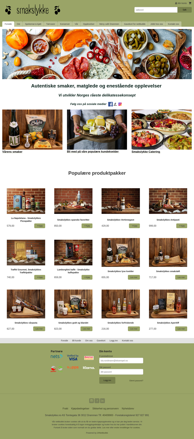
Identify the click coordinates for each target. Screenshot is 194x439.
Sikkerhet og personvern (105, 408)
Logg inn (114, 340)
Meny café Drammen (109, 24)
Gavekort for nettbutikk (135, 24)
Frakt (65, 408)
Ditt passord (105, 367)
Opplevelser (88, 24)
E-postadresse (106, 356)
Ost (18, 24)
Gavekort (101, 340)
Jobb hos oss (156, 24)
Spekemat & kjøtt (33, 24)
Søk (184, 10)
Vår (76, 24)
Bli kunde (76, 340)
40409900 (107, 415)
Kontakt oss (173, 24)
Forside (8, 24)
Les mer (106, 427)
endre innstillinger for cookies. (127, 427)
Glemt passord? (136, 380)
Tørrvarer (50, 24)
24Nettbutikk (102, 433)
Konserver (65, 24)
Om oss (88, 340)
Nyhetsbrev (128, 408)
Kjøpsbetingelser (80, 408)
